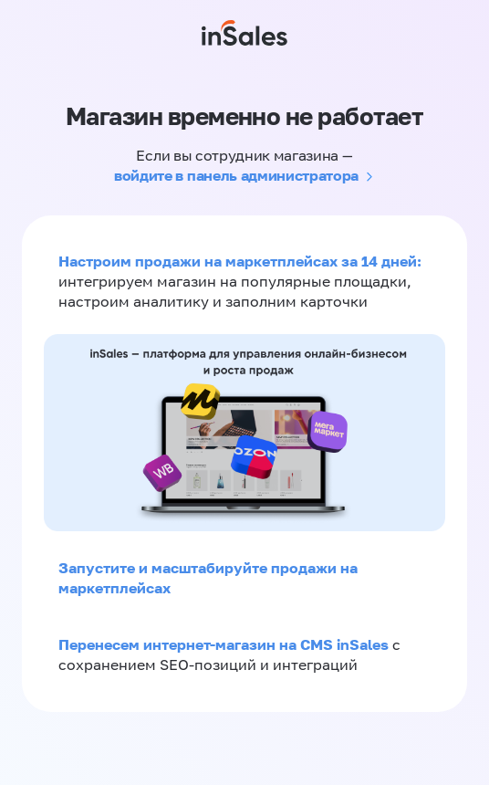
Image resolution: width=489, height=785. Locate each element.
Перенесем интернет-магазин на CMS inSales (225, 644)
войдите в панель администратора (236, 175)
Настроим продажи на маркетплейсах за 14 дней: (239, 261)
